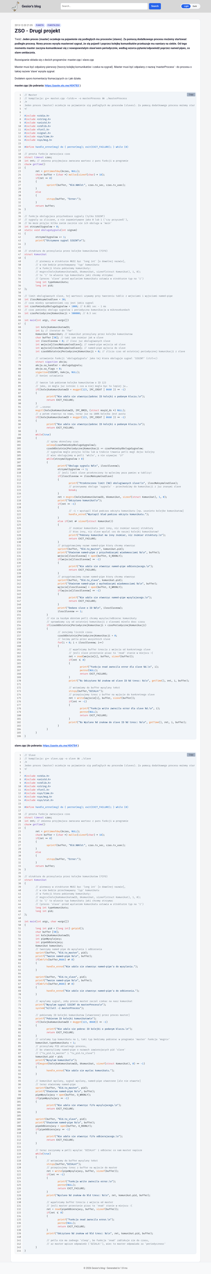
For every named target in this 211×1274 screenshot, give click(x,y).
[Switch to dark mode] (190, 6)
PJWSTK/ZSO (54, 25)
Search (155, 6)
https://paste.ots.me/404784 (60, 745)
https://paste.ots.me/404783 (62, 85)
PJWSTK (40, 25)
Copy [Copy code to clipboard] (191, 94)
